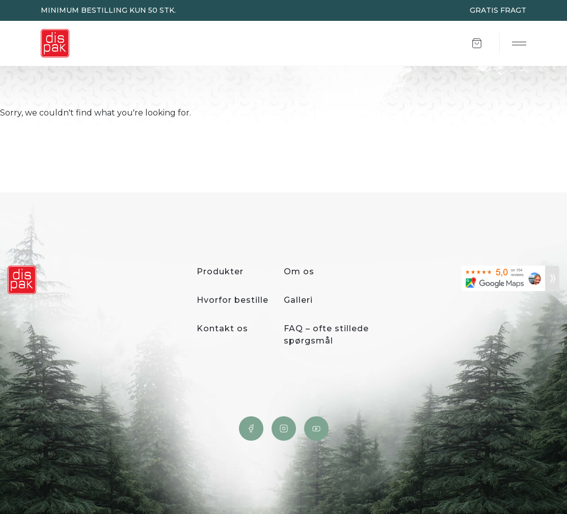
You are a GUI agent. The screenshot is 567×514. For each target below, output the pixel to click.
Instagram (284, 428)
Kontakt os (222, 328)
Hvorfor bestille (232, 300)
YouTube (316, 428)
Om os (299, 271)
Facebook (251, 428)
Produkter (220, 271)
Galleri (298, 300)
